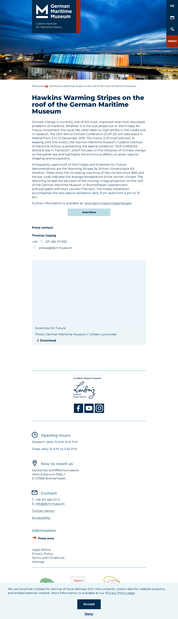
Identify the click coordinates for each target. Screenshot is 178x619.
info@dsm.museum (50, 504)
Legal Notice (41, 550)
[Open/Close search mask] (172, 29)
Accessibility (41, 518)
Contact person (43, 511)
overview (89, 212)
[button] (172, 41)
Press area (45, 538)
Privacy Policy (42, 554)
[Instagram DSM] (99, 412)
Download (48, 340)
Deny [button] (89, 614)
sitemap (38, 562)
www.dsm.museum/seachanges (108, 203)
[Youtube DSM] (89, 412)
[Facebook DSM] (79, 412)
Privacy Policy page (120, 593)
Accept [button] (89, 604)
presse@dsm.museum (55, 248)
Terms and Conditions (48, 558)
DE (172, 5)
